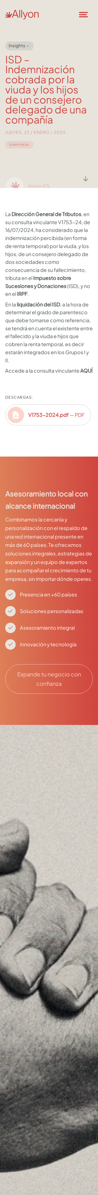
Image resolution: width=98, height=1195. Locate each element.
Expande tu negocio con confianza (49, 679)
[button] (86, 14)
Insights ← (20, 45)
